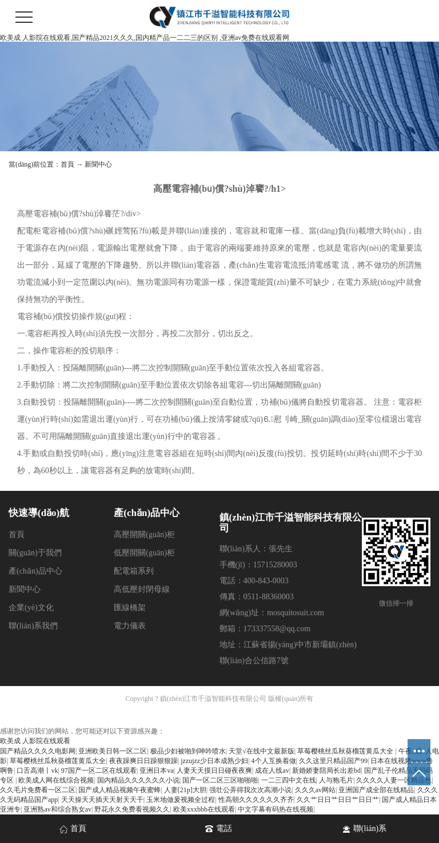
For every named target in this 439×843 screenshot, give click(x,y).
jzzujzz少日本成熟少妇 (214, 761)
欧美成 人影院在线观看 (35, 741)
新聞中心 (98, 164)
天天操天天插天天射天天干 (102, 800)
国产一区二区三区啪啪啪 (220, 780)
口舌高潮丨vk (37, 771)
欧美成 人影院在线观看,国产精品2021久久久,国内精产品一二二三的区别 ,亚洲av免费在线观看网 (144, 38)
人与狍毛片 (336, 780)
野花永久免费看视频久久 (132, 809)
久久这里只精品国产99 (333, 761)
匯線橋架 (130, 607)
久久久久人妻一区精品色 (394, 780)
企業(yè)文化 (31, 607)
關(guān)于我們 (35, 552)
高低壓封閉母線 (142, 589)
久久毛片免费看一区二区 (37, 790)
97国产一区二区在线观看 (99, 771)
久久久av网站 (315, 790)
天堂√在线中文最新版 (261, 751)
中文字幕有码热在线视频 (275, 809)
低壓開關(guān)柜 (144, 552)
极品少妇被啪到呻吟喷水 (188, 751)
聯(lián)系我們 (33, 626)
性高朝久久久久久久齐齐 (256, 800)
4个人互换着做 (274, 761)
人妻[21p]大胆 (185, 790)
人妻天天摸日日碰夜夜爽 (214, 771)
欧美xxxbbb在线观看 (204, 809)
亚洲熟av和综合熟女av (57, 809)
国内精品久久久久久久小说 (138, 780)
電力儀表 (130, 626)
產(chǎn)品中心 (35, 571)
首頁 (67, 164)
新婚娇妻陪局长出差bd (326, 771)
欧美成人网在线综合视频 (56, 780)
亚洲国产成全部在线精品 (376, 790)
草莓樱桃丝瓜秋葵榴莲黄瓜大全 (346, 751)
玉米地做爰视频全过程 (180, 800)
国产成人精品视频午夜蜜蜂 (119, 790)
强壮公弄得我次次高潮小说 (250, 790)
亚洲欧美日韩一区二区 (112, 751)
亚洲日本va (156, 771)
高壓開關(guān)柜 (144, 534)
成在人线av (272, 771)
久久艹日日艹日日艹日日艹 (338, 800)
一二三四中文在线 (288, 780)
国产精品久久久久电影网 (37, 751)
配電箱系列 (134, 571)
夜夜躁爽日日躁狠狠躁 (143, 761)
